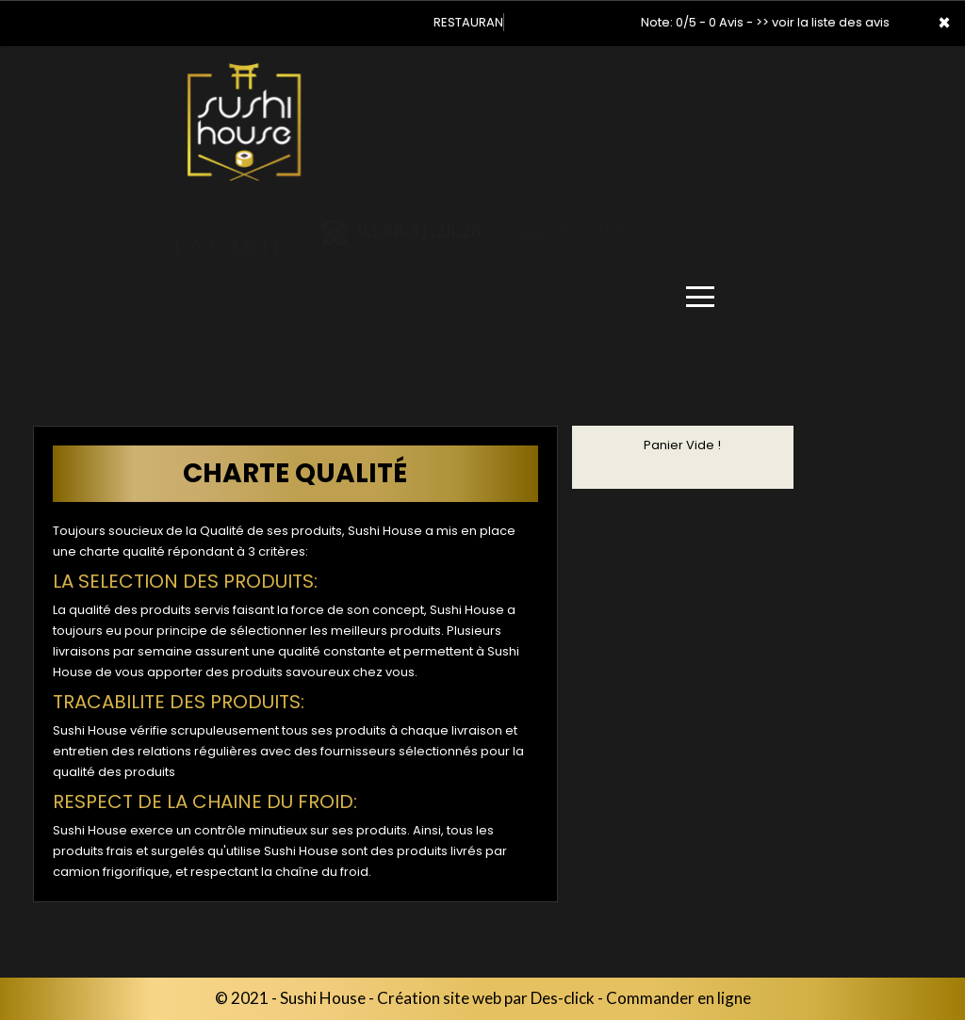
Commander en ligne (678, 998)
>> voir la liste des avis (823, 22)
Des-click (563, 998)
